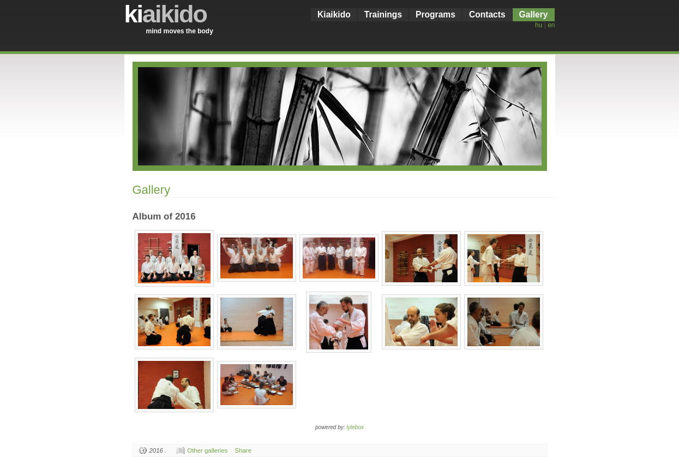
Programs (435, 14)
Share (243, 450)
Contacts (487, 14)
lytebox (355, 427)
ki (165, 14)
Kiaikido (334, 14)
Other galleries (207, 450)
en (551, 25)
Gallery (533, 14)
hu (538, 25)
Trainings (383, 14)
